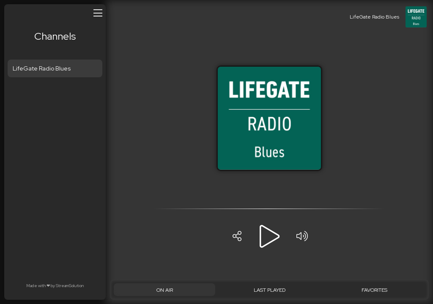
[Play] (269, 236)
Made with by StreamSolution (55, 285)
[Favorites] (374, 289)
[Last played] (269, 289)
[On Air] (164, 289)
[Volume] (302, 236)
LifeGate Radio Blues (42, 68)
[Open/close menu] (97, 13)
